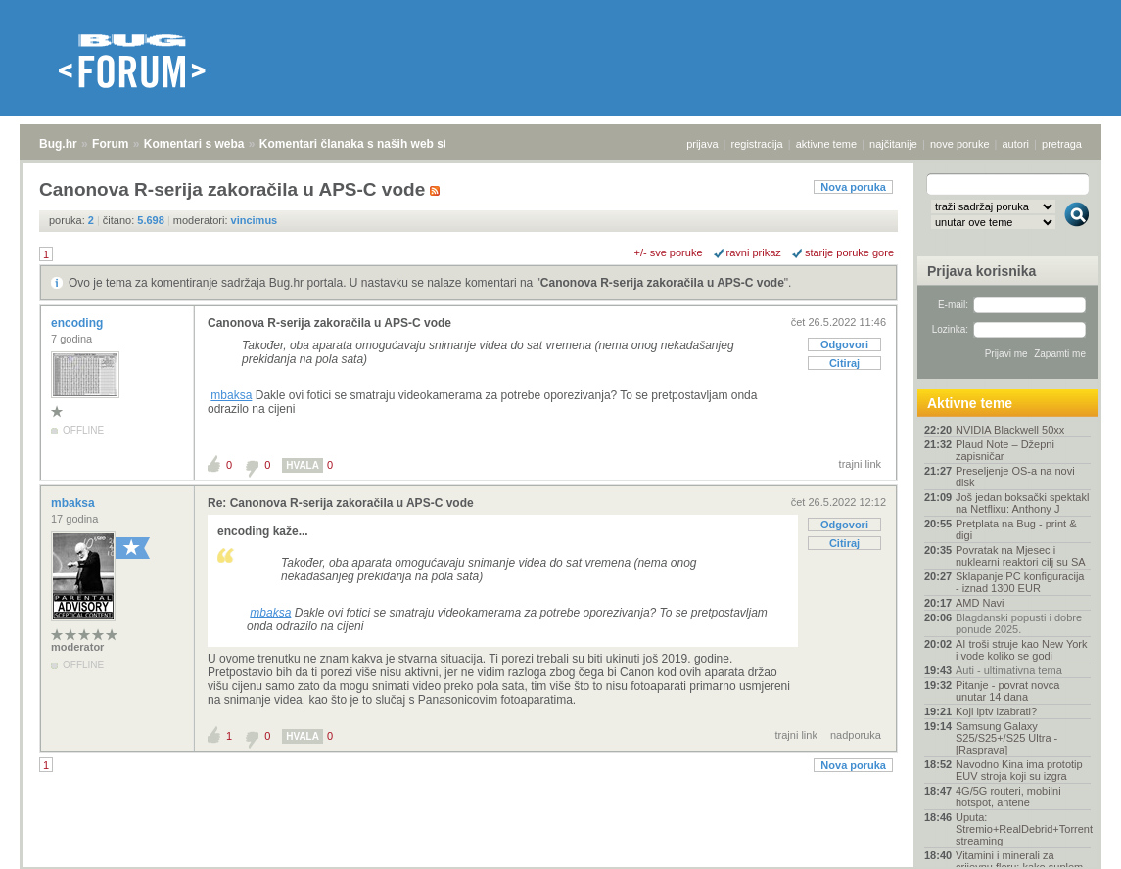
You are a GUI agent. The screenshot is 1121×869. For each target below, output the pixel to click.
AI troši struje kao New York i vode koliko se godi (1022, 650)
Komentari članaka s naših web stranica (370, 144)
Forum (110, 144)
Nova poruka (853, 187)
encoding (79, 323)
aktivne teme (826, 144)
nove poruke (960, 144)
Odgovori (844, 344)
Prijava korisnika (981, 271)
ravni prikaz (753, 252)
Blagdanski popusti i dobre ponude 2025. (1019, 623)
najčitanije (893, 144)
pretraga (1062, 144)
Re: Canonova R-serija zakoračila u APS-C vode (341, 503)
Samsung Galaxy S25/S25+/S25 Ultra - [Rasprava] (1006, 737)
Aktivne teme (969, 403)
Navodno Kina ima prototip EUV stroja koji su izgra (1019, 770)
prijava (702, 144)
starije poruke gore (849, 252)
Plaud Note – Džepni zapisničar (1005, 450)
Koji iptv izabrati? (996, 711)
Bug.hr (58, 144)
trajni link (860, 464)
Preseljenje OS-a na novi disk (1015, 476)
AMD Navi (980, 603)
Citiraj (844, 363)
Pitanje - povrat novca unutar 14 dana (1007, 691)
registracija (757, 144)
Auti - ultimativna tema (1009, 670)
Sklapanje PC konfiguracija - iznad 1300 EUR (1020, 582)
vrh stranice (1068, 840)
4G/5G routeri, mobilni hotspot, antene (1008, 796)
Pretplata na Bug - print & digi (1016, 529)
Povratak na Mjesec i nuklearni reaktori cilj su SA (1021, 556)
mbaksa (231, 395)
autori (1016, 144)
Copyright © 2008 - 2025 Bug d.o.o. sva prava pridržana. (561, 863)
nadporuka (855, 735)
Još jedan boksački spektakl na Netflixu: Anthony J (1022, 503)
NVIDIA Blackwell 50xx (1010, 429)
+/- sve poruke (668, 252)
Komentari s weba (194, 144)
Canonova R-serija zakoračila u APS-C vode (662, 283)
